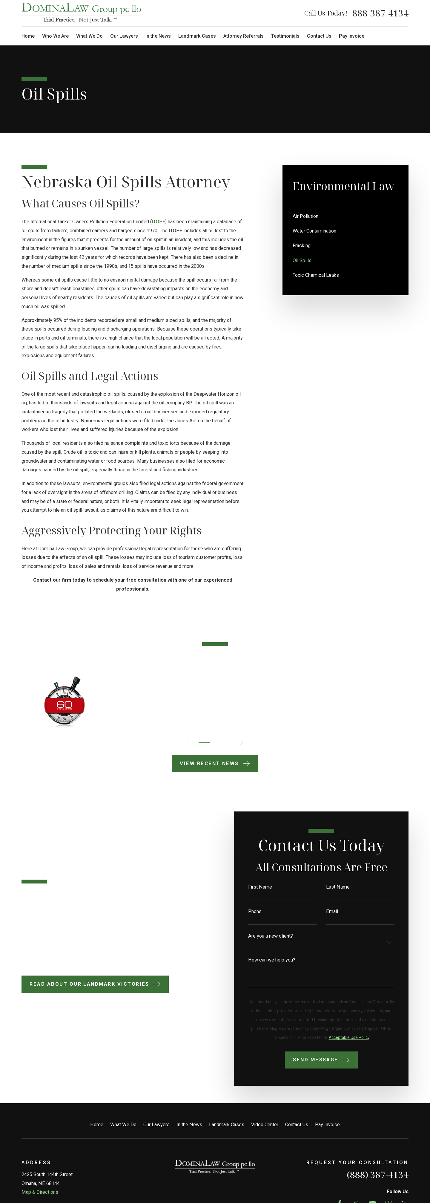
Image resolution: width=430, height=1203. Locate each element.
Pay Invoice (327, 1124)
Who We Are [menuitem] (55, 36)
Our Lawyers (156, 1124)
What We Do (123, 1124)
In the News (189, 1124)
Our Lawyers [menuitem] (124, 36)
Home (96, 1124)
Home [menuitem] (28, 36)
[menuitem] (345, 216)
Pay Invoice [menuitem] (351, 36)
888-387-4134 (380, 13)
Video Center (264, 1124)
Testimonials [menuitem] (285, 36)
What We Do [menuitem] (89, 36)
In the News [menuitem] (158, 36)
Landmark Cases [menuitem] (197, 36)
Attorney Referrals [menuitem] (243, 36)
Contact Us (296, 1124)
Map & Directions (40, 1192)
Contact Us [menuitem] (319, 36)
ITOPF (158, 221)
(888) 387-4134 (377, 1174)
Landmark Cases (226, 1124)
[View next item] (241, 742)
